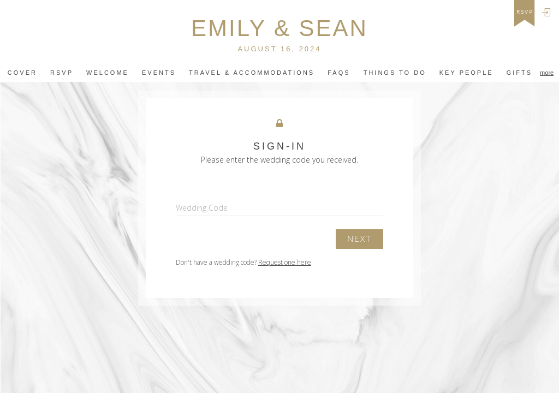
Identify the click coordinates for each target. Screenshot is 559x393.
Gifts (519, 72)
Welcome (107, 72)
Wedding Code (202, 208)
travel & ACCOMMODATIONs (251, 72)
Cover (22, 72)
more (547, 72)
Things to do (395, 72)
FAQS (339, 72)
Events (159, 72)
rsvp (524, 12)
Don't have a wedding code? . (244, 262)
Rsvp (61, 72)
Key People (466, 72)
